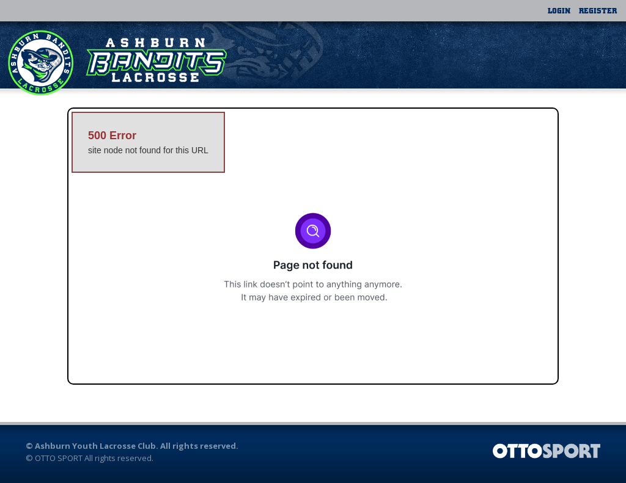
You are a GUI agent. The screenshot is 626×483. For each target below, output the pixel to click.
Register (598, 10)
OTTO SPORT (59, 457)
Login (559, 10)
